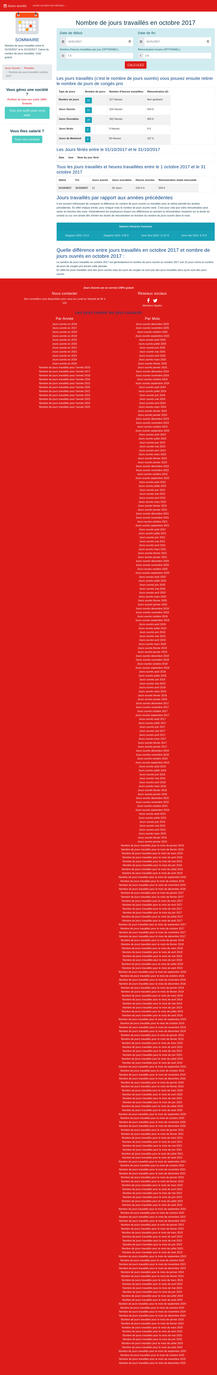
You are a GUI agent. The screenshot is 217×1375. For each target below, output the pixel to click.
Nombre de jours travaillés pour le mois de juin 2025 (152, 1339)
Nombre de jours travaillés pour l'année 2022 (64, 395)
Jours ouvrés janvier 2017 (152, 746)
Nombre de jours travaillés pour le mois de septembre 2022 (152, 1209)
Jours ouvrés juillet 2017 (152, 723)
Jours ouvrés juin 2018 (152, 679)
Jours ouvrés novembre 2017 (152, 707)
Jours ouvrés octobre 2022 (152, 474)
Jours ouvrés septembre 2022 (152, 478)
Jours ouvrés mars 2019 (152, 644)
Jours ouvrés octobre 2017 (152, 711)
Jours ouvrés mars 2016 (152, 786)
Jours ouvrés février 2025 (152, 363)
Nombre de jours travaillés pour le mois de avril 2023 (152, 1236)
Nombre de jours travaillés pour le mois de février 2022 (152, 1181)
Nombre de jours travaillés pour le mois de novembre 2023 (152, 1264)
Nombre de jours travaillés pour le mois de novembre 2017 (152, 932)
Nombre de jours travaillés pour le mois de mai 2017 (152, 908)
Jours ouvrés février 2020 (152, 600)
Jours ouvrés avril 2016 (152, 782)
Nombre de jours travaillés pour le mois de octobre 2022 (152, 1213)
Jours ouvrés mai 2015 (152, 825)
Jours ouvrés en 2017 (64, 328)
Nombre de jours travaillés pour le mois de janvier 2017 (152, 893)
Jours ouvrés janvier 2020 (152, 604)
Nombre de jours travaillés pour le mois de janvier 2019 (152, 987)
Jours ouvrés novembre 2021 (152, 517)
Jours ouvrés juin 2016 (152, 774)
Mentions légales (152, 305)
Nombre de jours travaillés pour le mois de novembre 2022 (152, 1217)
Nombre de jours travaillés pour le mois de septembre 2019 (152, 1019)
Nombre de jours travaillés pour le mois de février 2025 (152, 1323)
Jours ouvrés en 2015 (64, 340)
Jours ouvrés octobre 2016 (152, 758)
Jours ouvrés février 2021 (152, 553)
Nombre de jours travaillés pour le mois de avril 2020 (152, 1094)
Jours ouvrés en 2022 (64, 351)
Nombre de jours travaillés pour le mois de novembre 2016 (152, 885)
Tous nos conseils (27, 139)
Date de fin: (147, 33)
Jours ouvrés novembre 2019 (152, 612)
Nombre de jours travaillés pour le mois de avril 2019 (152, 999)
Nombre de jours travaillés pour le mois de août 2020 (152, 1110)
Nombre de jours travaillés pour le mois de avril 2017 (152, 904)
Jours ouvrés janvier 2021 (152, 557)
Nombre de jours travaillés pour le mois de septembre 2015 (152, 1066)
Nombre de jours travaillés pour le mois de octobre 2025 (152, 1355)
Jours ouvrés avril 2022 (152, 498)
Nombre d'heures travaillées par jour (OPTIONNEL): (89, 49)
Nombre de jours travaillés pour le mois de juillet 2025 (152, 1343)
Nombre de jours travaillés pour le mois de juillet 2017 (152, 916)
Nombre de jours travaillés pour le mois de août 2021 (152, 1157)
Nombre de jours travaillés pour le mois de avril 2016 (152, 857)
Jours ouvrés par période (48, 5)
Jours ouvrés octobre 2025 (152, 332)
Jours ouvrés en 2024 (64, 359)
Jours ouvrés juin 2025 (152, 347)
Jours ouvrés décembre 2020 (152, 561)
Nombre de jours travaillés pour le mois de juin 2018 (152, 960)
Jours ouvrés (15, 6)
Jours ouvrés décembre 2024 (152, 371)
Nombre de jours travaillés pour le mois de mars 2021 (152, 1138)
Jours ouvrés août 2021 (152, 529)
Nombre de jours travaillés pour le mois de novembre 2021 (152, 1169)
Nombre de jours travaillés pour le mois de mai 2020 (152, 1098)
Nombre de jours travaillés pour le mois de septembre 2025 (152, 1351)
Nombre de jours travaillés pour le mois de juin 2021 (152, 1149)
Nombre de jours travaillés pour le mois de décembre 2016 (152, 889)
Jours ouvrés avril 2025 (152, 355)
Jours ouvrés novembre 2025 (152, 328)
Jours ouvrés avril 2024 (152, 403)
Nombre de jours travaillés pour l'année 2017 (64, 371)
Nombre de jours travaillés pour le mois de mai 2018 (152, 956)
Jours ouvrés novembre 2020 (152, 565)
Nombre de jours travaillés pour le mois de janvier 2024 (152, 1272)
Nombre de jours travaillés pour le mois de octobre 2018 (152, 976)
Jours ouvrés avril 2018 (152, 687)
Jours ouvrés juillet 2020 (152, 580)
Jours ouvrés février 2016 (152, 790)
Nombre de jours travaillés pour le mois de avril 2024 (152, 1284)
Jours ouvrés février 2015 (152, 837)
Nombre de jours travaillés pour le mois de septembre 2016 (152, 877)
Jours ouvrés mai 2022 (152, 494)
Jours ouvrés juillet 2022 (152, 486)
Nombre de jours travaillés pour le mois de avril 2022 (152, 1189)
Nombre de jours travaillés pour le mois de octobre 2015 (152, 1070)
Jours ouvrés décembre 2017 (152, 703)
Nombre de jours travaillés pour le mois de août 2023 (152, 1252)
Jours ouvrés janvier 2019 (152, 652)
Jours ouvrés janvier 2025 (152, 367)
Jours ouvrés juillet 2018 (152, 675)
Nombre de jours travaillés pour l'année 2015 (64, 383)
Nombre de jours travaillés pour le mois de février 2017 (152, 897)
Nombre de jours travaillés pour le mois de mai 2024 (152, 1288)
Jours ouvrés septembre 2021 (152, 525)
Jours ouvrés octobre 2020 (152, 569)
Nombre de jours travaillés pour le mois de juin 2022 (152, 1197)
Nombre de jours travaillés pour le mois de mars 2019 (152, 995)
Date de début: (71, 33)
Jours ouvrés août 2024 (152, 387)
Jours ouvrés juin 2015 (152, 822)
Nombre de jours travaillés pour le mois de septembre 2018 (152, 972)
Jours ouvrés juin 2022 (152, 490)
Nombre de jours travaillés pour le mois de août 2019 (152, 1015)
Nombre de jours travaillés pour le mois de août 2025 (152, 1347)
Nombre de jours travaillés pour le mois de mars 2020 (152, 1090)
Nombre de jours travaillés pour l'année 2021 (64, 391)
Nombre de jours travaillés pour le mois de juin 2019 (152, 1007)
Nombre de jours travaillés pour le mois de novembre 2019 (152, 1027)
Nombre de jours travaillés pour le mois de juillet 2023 (152, 1248)
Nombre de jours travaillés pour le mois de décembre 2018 (152, 983)
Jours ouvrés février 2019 (152, 648)
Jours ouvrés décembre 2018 (152, 656)
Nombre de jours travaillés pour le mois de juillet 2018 (152, 964)
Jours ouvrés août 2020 (152, 577)
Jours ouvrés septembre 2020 (152, 573)
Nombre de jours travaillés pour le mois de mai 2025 (152, 1335)
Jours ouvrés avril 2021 (152, 545)
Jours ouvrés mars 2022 (152, 502)
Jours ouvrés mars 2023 (152, 454)
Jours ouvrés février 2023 (152, 458)
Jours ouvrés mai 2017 (152, 731)
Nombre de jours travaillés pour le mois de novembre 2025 (152, 1359)
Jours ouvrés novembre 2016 (152, 754)
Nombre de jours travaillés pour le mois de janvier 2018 (152, 940)
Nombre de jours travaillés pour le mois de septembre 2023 (152, 1256)
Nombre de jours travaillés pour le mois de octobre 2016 (152, 881)
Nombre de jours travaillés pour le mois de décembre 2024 (152, 1315)
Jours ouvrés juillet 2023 (152, 438)
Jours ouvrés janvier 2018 (152, 699)
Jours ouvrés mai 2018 (152, 683)
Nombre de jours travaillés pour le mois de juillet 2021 (152, 1153)
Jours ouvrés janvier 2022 (152, 509)
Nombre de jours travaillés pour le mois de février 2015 (152, 1039)
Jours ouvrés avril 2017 (152, 735)
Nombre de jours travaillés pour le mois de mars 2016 (152, 853)
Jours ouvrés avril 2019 (152, 640)
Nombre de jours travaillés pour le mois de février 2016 (152, 849)
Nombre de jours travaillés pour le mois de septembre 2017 (152, 924)
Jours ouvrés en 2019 (64, 336)
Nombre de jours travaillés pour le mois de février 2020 (152, 1086)
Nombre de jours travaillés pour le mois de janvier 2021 (152, 1130)
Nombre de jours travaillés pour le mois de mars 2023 (152, 1232)
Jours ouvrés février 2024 (152, 411)
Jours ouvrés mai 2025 (152, 351)
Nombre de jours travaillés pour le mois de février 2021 (152, 1134)
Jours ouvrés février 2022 (152, 505)
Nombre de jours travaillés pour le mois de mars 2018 (152, 948)
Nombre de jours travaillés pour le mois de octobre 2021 (152, 1165)
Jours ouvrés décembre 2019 (152, 608)
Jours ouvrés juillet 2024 (152, 391)
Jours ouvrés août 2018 (152, 671)
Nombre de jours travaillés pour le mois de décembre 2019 (152, 1031)
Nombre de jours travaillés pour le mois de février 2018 (152, 944)
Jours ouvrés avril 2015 (152, 829)
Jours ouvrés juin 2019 (152, 632)
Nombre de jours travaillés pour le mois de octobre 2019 (152, 1023)
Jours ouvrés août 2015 (152, 814)
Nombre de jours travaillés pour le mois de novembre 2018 (152, 979)
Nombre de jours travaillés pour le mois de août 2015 (152, 1063)
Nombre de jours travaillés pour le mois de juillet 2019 (152, 1011)
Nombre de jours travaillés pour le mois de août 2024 (152, 1300)
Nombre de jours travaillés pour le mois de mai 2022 (152, 1193)
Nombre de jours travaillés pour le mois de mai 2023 (152, 1240)
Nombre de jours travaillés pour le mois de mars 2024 (152, 1280)
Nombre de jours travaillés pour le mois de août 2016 (152, 873)
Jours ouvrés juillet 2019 (152, 628)
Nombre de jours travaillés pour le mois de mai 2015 (152, 1051)
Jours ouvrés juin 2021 (152, 537)
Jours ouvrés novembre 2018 (152, 659)
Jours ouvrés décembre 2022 (152, 466)
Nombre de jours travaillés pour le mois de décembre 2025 (152, 1363)
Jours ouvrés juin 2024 (152, 395)
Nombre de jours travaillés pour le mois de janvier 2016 (152, 845)
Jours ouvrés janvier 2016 (152, 794)
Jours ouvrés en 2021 (64, 347)
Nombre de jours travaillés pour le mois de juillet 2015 (152, 1058)
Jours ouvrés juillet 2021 (152, 533)
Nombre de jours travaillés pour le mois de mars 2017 (152, 901)
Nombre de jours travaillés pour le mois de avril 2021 (152, 1142)
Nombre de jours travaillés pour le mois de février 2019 (152, 991)
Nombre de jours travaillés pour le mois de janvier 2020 (152, 1082)
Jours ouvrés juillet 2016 (152, 770)
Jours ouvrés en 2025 (64, 363)
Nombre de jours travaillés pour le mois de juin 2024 (152, 1292)
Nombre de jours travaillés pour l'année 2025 (64, 407)
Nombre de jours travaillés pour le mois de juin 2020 (152, 1102)
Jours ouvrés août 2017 (152, 719)
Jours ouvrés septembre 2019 (152, 620)
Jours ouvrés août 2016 (152, 766)
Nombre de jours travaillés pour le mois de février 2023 (152, 1228)
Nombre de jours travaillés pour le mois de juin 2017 (152, 912)
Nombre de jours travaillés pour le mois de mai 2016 (152, 861)
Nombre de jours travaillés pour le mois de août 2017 (152, 920)
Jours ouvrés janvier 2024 (152, 415)
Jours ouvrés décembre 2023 (152, 419)
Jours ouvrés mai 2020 (152, 588)
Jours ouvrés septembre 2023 (152, 430)
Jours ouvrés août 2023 (152, 434)
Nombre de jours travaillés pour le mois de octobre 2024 (152, 1307)
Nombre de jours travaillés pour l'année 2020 (64, 387)
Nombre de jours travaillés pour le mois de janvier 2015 (152, 1035)
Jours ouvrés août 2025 (152, 340)
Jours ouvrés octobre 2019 (152, 616)
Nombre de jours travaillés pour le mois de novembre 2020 (152, 1122)
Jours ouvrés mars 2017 (152, 739)
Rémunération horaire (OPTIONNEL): (159, 49)
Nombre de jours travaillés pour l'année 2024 (64, 403)
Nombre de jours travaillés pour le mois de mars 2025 (152, 1327)
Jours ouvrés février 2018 (152, 695)
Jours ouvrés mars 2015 (152, 833)
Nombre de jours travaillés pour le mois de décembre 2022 (152, 1221)
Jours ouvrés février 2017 (152, 743)
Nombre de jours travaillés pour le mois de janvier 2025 (152, 1319)
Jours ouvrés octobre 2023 (152, 426)
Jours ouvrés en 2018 (64, 332)
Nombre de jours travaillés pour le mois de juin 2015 (152, 1055)
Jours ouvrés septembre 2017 (152, 715)
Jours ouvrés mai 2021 (152, 541)
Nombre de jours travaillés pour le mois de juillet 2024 (152, 1296)
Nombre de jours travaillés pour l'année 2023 (64, 399)
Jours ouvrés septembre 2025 (152, 336)
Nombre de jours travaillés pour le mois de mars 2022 (152, 1185)
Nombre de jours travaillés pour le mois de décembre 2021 (152, 1173)
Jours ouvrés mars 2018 (152, 691)
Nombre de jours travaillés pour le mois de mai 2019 (152, 1003)
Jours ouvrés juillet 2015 (152, 818)
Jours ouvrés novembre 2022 (152, 470)
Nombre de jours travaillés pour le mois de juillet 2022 (152, 1201)
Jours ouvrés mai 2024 (152, 399)
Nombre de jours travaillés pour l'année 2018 (64, 375)
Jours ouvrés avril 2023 (152, 450)
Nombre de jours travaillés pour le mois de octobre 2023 (152, 1260)
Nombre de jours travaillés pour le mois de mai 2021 (152, 1145)
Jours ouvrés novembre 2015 (152, 802)
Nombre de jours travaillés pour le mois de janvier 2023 (152, 1224)
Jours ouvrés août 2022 (152, 482)
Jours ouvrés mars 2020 (152, 596)
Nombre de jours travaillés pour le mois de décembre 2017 (152, 936)
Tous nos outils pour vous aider (27, 113)
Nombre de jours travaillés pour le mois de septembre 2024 (152, 1303)
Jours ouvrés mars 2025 (152, 359)
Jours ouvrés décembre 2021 (152, 513)
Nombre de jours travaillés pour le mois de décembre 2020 (152, 1126)
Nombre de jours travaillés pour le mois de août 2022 (152, 1205)
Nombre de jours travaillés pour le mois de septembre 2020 (152, 1114)
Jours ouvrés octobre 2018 (152, 663)
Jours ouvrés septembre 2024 (152, 383)
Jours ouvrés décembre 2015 (152, 798)
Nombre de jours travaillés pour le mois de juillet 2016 (152, 869)
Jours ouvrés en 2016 (64, 324)
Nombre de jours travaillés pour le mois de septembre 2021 (152, 1161)
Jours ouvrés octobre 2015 (152, 806)
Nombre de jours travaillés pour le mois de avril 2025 (152, 1331)
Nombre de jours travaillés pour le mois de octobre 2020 (152, 1118)
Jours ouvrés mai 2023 (152, 446)
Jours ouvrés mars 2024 (152, 407)
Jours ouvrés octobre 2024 (152, 379)
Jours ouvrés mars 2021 (152, 549)
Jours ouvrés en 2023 (64, 355)
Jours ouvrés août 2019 (152, 624)
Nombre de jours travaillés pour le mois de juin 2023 (152, 1244)
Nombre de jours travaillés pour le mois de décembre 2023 (152, 1268)
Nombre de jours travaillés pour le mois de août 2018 (152, 968)
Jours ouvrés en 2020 (64, 344)
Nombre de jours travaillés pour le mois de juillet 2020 (152, 1106)
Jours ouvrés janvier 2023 (152, 462)
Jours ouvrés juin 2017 (152, 727)
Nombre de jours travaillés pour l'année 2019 (64, 379)
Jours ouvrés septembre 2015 (152, 810)
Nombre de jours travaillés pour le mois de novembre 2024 (152, 1311)
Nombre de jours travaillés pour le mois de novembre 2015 (152, 1074)
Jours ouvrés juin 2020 (152, 584)
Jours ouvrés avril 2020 (152, 592)
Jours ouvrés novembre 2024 (152, 375)
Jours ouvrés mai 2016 (152, 778)
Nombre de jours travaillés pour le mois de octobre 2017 (152, 928)
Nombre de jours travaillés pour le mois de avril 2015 (152, 1047)
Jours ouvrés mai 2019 (152, 636)
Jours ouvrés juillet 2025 (152, 344)
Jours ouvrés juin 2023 (152, 442)
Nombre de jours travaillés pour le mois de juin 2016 (152, 865)
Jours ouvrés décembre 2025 (152, 324)
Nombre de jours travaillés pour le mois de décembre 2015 (152, 1078)
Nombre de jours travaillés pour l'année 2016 (64, 367)
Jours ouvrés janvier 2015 (152, 841)
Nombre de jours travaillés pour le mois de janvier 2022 (152, 1177)
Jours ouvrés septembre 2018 (152, 668)
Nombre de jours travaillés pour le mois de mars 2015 (152, 1043)
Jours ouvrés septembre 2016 (152, 762)
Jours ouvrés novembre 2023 (152, 423)
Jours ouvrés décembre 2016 (152, 750)
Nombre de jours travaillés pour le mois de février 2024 (152, 1276)
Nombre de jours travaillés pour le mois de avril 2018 (152, 952)
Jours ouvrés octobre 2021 (152, 521)
